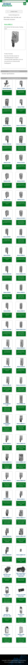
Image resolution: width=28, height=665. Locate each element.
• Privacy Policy (22, 660)
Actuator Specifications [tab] (8, 74)
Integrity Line (21, 662)
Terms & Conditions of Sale (10, 662)
